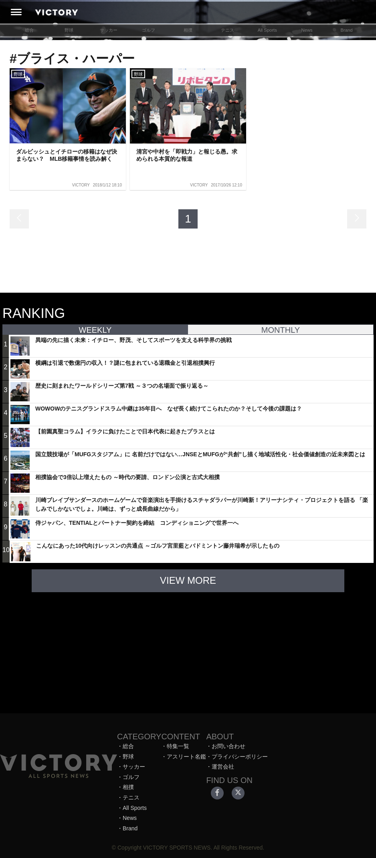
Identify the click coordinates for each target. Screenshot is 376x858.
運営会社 (223, 766)
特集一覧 (178, 746)
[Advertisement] (188, 649)
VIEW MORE (188, 580)
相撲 (188, 30)
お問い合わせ (228, 746)
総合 (29, 30)
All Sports (267, 30)
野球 (69, 30)
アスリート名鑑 (186, 756)
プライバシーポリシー (240, 756)
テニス (227, 30)
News (307, 30)
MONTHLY (280, 330)
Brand (347, 30)
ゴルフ (148, 30)
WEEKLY (95, 330)
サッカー (108, 30)
